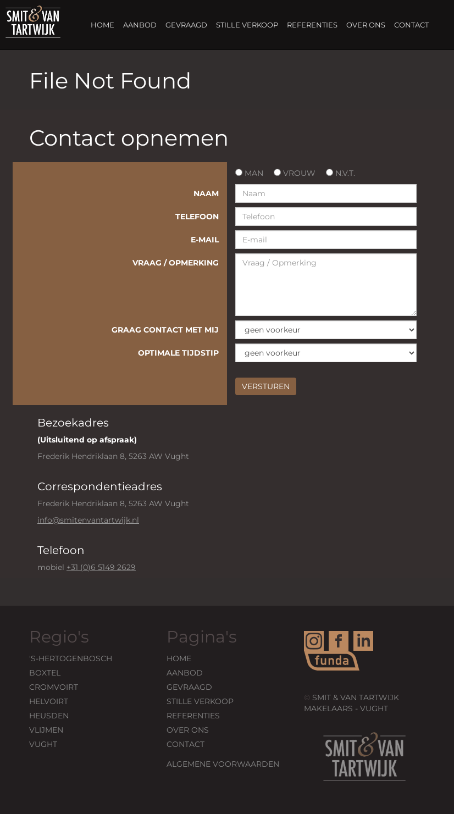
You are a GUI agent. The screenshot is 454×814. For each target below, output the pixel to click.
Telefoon (197, 217)
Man (249, 173)
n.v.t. (340, 173)
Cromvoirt (53, 687)
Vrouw (294, 173)
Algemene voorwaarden (223, 764)
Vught (43, 744)
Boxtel (44, 673)
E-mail (205, 240)
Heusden (49, 716)
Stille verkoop (247, 24)
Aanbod (140, 24)
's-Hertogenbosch (70, 658)
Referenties (312, 24)
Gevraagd (186, 24)
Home (102, 24)
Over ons (365, 24)
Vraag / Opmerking (175, 263)
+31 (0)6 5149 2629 (101, 567)
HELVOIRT (48, 701)
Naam (206, 193)
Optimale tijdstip (178, 353)
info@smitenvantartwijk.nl (88, 520)
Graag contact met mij (165, 330)
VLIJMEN (46, 730)
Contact (411, 24)
